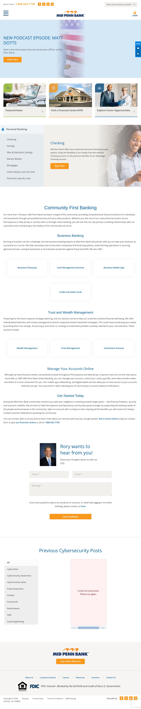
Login (135, 14)
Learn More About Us (70, 661)
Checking (11, 138)
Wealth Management (27, 348)
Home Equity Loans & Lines (21, 171)
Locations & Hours (48, 677)
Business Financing (27, 267)
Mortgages (12, 164)
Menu (6, 15)
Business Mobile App (114, 267)
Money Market (14, 158)
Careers (66, 677)
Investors (96, 677)
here (83, 505)
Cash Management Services (70, 267)
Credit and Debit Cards (70, 291)
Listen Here (13, 59)
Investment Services (114, 348)
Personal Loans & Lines (19, 177)
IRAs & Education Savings (19, 151)
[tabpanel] (88, 594)
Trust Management (70, 348)
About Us (29, 677)
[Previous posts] (74, 627)
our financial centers (26, 421)
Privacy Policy (38, 698)
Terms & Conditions (56, 698)
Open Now (60, 165)
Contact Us (111, 677)
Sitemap (25, 698)
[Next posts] (103, 627)
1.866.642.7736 (25, 4)
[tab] (21, 562)
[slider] (88, 627)
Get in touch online (108, 418)
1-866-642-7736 (51, 421)
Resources (80, 677)
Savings (11, 145)
